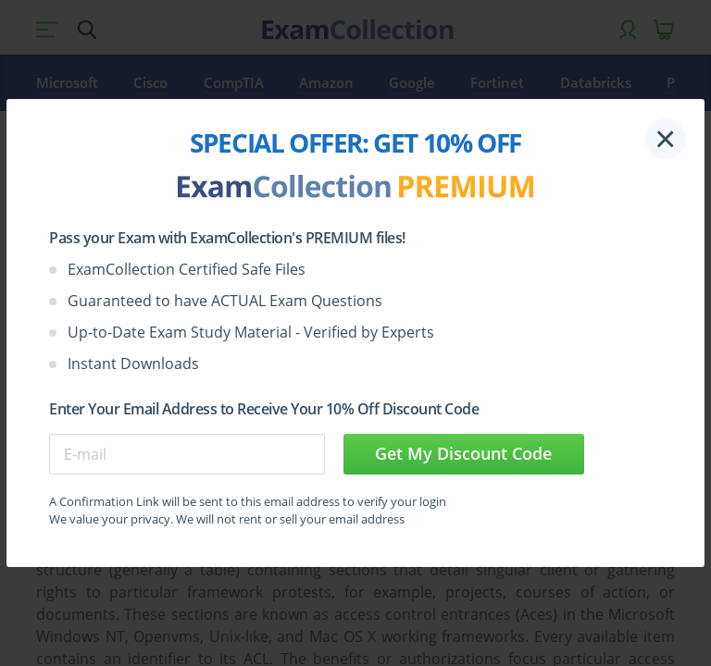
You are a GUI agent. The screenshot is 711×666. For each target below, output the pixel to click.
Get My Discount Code (463, 453)
